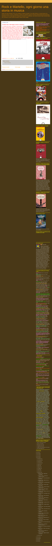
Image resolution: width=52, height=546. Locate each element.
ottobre (39, 461)
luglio (39, 465)
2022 (38, 457)
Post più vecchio (29, 67)
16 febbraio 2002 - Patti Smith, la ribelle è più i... (43, 500)
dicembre (39, 458)
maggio (39, 468)
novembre (39, 460)
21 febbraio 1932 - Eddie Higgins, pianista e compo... (43, 489)
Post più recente (5, 67)
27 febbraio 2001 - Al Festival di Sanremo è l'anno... (43, 476)
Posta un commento (7, 62)
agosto (39, 464)
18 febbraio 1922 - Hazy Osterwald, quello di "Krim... (43, 496)
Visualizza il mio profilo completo (41, 268)
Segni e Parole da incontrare (41, 442)
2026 (38, 452)
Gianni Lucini (44, 244)
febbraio (39, 472)
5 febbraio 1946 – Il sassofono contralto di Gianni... (42, 524)
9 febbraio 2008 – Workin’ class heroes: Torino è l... (43, 515)
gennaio (39, 535)
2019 (38, 539)
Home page (17, 67)
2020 (38, 538)
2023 (38, 456)
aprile (39, 469)
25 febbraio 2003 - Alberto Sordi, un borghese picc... (43, 480)
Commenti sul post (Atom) (9, 69)
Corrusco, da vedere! (40, 443)
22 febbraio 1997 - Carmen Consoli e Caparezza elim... (43, 487)
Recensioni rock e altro (40, 444)
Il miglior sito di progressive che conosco (43, 447)
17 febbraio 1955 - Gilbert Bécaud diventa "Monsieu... (43, 498)
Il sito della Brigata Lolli (40, 448)
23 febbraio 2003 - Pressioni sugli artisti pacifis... (43, 485)
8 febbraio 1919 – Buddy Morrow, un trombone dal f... (43, 518)
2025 (38, 453)
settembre (39, 462)
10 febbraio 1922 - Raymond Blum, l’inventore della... (43, 513)
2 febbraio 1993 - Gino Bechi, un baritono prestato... (43, 531)
